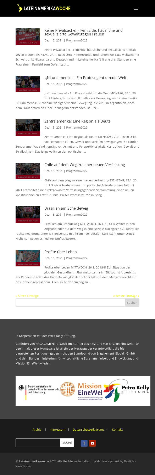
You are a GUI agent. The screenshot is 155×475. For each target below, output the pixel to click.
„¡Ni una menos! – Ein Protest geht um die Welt (85, 77)
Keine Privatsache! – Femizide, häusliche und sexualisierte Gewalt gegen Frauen (83, 32)
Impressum (57, 429)
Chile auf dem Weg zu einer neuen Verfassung (84, 164)
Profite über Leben (60, 251)
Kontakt (117, 429)
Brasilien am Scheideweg (66, 208)
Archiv (37, 429)
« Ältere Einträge (27, 296)
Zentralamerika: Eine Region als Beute (77, 121)
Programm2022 (76, 40)
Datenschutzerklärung (88, 429)
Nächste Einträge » (126, 296)
